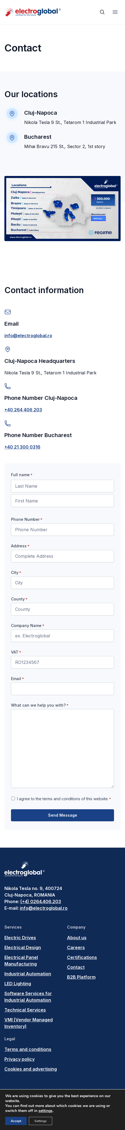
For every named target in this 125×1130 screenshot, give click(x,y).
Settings (40, 1121)
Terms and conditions (27, 1049)
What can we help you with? (39, 705)
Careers (76, 947)
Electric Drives (20, 937)
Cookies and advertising (30, 1069)
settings (45, 1110)
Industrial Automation (27, 973)
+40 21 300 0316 (22, 447)
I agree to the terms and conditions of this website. (64, 799)
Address (20, 546)
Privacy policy (19, 1059)
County (19, 599)
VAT (16, 652)
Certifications (82, 957)
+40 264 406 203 (23, 409)
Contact (76, 967)
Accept (16, 1121)
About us (77, 937)
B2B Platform (81, 977)
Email (17, 678)
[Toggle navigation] (115, 12)
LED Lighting (17, 983)
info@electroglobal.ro (28, 335)
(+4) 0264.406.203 (40, 901)
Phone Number (26, 519)
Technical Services (25, 1010)
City (16, 572)
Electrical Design (22, 947)
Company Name (27, 625)
